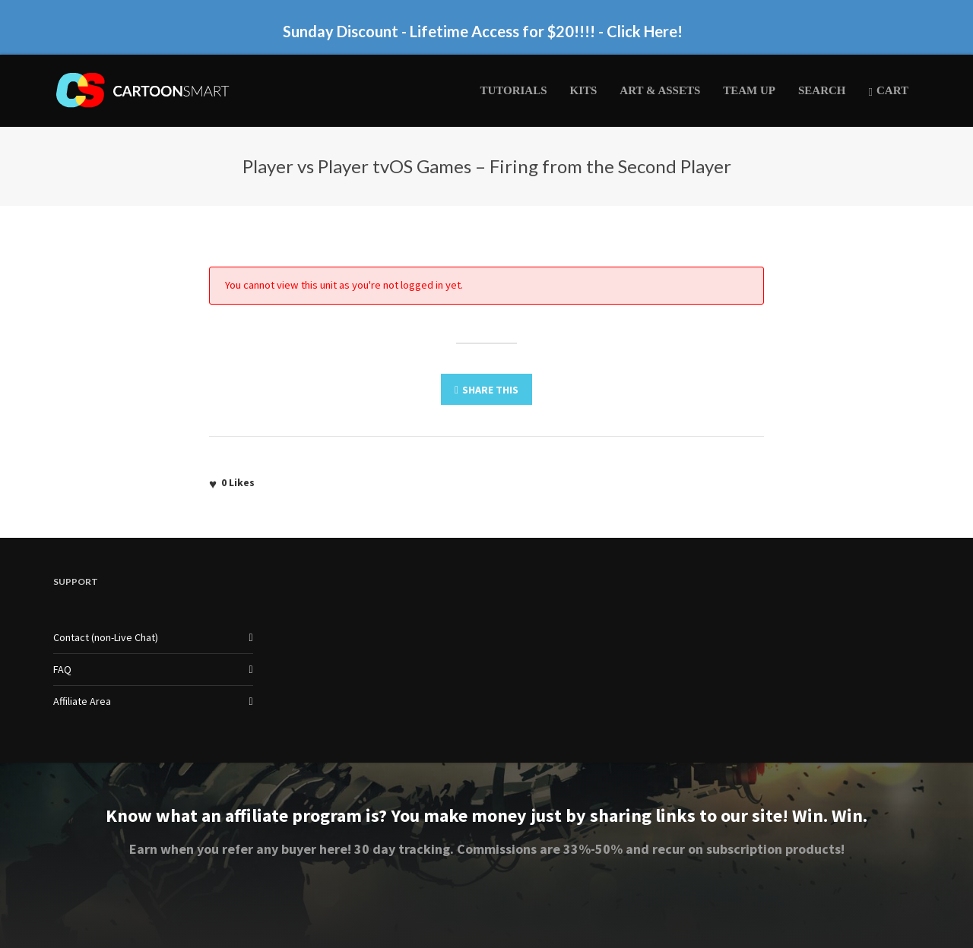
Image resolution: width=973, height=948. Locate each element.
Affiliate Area (82, 701)
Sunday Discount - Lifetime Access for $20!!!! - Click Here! (483, 31)
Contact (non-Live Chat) (105, 637)
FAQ (62, 669)
